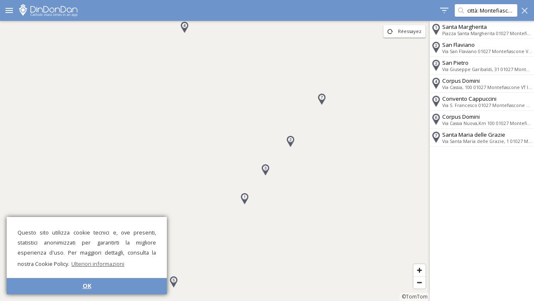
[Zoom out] (419, 282)
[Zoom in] (419, 270)
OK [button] (87, 286)
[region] (215, 161)
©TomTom (415, 296)
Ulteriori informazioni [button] (97, 264)
